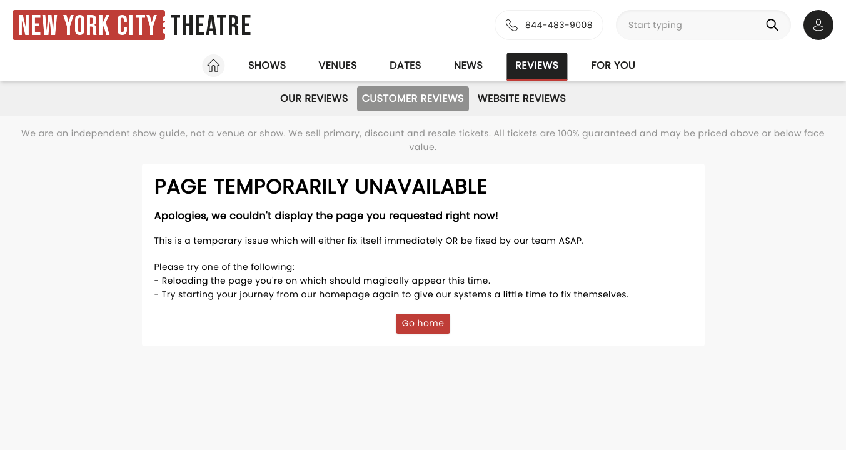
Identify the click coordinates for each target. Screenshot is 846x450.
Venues (337, 65)
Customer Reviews (413, 98)
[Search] (774, 25)
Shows (267, 65)
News (468, 65)
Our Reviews (314, 98)
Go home (423, 323)
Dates (405, 65)
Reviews (536, 65)
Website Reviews (522, 98)
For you (613, 65)
